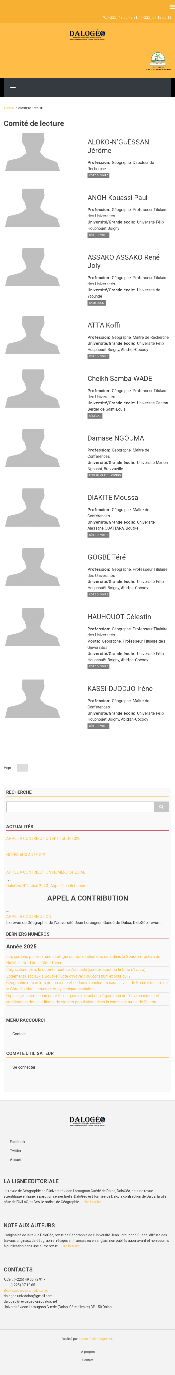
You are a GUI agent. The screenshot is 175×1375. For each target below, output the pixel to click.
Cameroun (96, 303)
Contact (19, 1033)
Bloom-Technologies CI (95, 1339)
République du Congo (105, 475)
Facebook (17, 1142)
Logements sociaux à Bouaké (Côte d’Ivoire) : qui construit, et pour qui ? (68, 976)
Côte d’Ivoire (98, 175)
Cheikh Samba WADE (120, 378)
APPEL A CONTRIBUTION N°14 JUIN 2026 (43, 838)
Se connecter (23, 1067)
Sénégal (95, 416)
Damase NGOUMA (116, 438)
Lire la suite (92, 1202)
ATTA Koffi (104, 325)
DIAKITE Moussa (113, 497)
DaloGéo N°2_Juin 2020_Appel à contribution (45, 885)
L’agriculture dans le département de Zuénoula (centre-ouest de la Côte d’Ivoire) (75, 969)
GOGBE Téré (107, 557)
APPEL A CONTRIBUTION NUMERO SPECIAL (45, 872)
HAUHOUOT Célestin (119, 617)
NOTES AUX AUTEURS (25, 854)
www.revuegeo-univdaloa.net (27, 1290)
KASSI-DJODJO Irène (120, 689)
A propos (88, 1351)
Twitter (15, 1151)
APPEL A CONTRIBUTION (28, 916)
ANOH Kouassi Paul (118, 198)
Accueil (9, 108)
